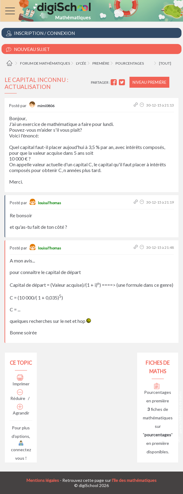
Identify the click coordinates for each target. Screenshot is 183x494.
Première (100, 63)
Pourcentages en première (157, 393)
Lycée (81, 63)
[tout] (165, 63)
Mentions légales (42, 480)
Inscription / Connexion (40, 33)
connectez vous (21, 451)
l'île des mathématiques (134, 480)
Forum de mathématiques (45, 63)
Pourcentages (130, 63)
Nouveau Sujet (28, 49)
